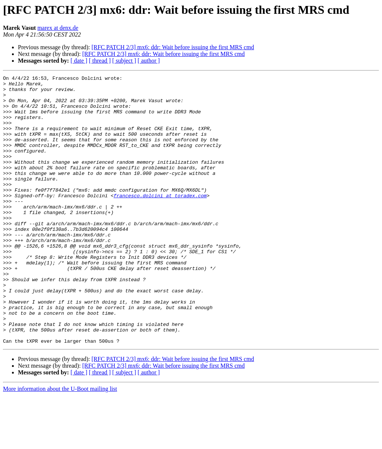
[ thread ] (100, 60)
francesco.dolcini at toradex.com (160, 220)
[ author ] (149, 60)
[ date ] (79, 60)
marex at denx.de (57, 28)
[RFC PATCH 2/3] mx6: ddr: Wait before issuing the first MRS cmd (172, 47)
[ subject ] (124, 60)
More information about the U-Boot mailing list (60, 442)
